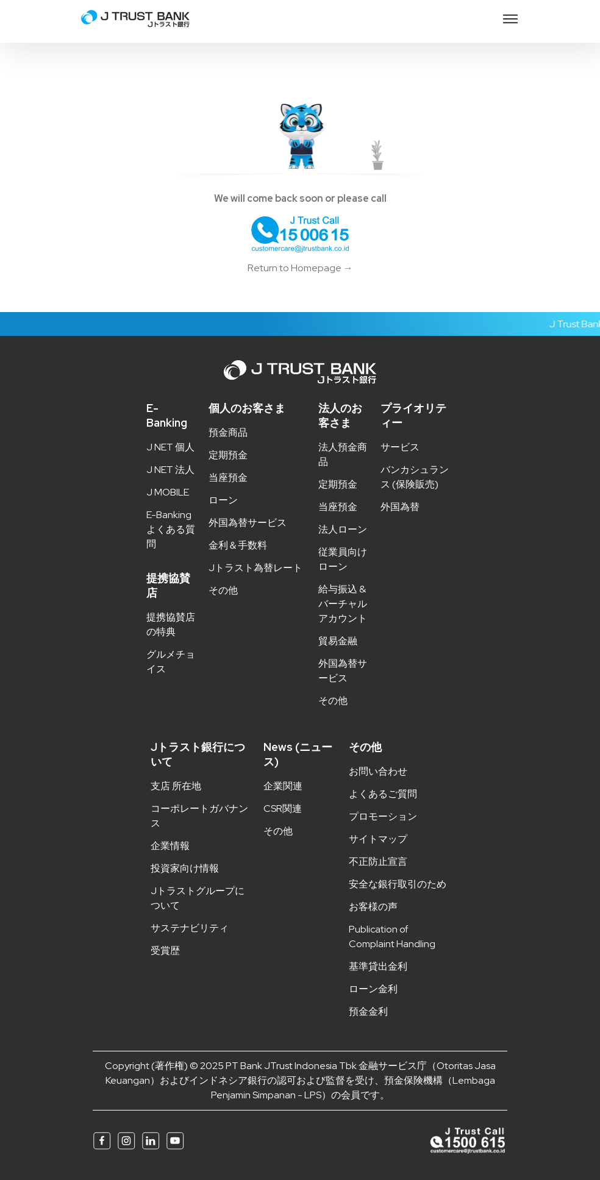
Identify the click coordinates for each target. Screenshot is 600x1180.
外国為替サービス (248, 522)
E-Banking (166, 415)
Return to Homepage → (300, 267)
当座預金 (228, 477)
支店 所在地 (176, 786)
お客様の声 (373, 906)
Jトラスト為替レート (255, 567)
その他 (223, 590)
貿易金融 (337, 640)
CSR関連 (282, 808)
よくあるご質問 (383, 793)
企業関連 (282, 786)
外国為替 (400, 506)
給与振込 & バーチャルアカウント (342, 604)
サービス (400, 447)
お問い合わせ (378, 771)
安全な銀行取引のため (397, 884)
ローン (223, 500)
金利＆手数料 (238, 545)
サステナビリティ (190, 928)
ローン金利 (373, 989)
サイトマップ (378, 839)
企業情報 (170, 845)
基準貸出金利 (378, 966)
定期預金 (228, 455)
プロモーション (383, 816)
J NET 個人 (170, 447)
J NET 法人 (170, 469)
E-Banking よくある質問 (170, 529)
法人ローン (342, 529)
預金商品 (228, 432)
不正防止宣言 (378, 861)
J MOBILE (167, 492)
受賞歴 (165, 950)
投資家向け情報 (185, 868)
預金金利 (368, 1011)
